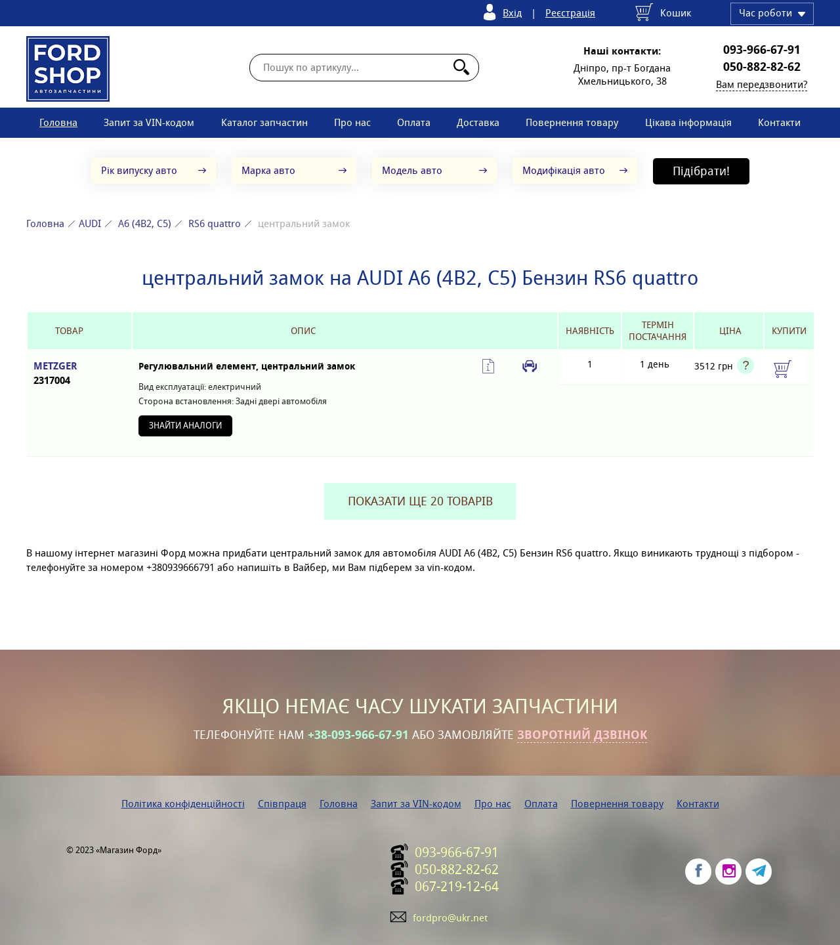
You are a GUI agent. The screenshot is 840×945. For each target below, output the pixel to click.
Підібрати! (701, 170)
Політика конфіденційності (183, 803)
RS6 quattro (214, 223)
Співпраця (282, 803)
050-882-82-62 (762, 67)
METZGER (68, 374)
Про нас (352, 122)
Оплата (413, 122)
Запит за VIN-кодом (149, 122)
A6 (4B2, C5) (144, 223)
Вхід (512, 13)
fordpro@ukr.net (450, 918)
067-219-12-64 (457, 886)
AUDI (90, 223)
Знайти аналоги (185, 425)
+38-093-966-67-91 (358, 735)
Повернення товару (572, 122)
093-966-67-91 (762, 50)
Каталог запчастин (264, 122)
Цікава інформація (688, 122)
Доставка (478, 122)
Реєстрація (570, 13)
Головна (58, 122)
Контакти (779, 122)
